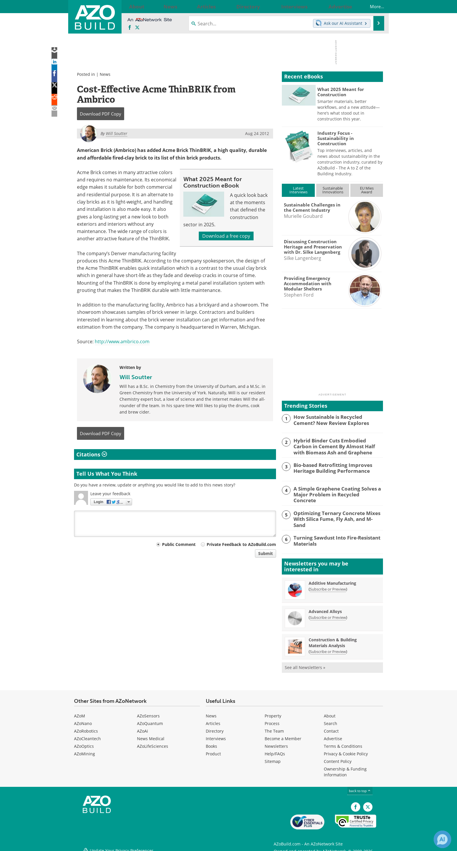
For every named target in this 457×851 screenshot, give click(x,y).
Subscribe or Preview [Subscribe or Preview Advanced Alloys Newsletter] (328, 614)
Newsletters (276, 743)
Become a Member (283, 735)
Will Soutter (135, 377)
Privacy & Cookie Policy (346, 750)
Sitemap (273, 758)
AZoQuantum (150, 720)
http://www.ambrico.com (122, 341)
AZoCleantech (87, 735)
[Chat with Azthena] (442, 839)
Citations (91, 454)
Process (272, 720)
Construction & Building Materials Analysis (333, 639)
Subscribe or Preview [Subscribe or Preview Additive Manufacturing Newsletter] (328, 586)
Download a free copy (226, 236)
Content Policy (337, 758)
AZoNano (83, 720)
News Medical (150, 735)
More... (371, 6)
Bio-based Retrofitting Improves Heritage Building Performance (328, 466)
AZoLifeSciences (152, 743)
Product (213, 750)
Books (211, 743)
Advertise (333, 735)
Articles (213, 720)
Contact (331, 728)
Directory (215, 728)
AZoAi (142, 728)
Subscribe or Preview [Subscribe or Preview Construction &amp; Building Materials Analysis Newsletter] (328, 648)
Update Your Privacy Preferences (118, 843)
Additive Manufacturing (332, 580)
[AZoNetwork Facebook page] (129, 27)
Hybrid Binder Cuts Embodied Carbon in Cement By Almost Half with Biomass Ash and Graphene (337, 445)
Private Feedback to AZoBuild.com (241, 544)
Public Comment (179, 544)
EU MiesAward (367, 190)
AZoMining (84, 750)
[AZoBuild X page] (137, 27)
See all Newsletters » (305, 664)
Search (330, 720)
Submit (265, 553)
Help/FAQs (275, 750)
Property (273, 712)
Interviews (216, 735)
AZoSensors (148, 712)
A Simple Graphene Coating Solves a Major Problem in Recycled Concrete (333, 490)
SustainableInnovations (332, 190)
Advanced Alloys (325, 608)
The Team (274, 728)
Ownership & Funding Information (345, 768)
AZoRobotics (86, 728)
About (329, 712)
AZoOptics (84, 743)
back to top (360, 787)
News (105, 74)
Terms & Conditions (343, 743)
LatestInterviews (298, 190)
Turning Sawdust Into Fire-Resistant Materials (332, 537)
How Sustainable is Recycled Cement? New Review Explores (335, 419)
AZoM (79, 712)
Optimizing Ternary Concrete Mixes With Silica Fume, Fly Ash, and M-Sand (335, 513)
